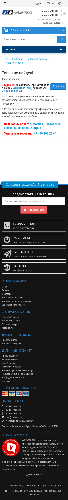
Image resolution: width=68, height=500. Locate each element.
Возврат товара (9, 324)
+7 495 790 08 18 (51, 15)
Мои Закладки (9, 363)
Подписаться (33, 209)
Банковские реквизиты (13, 304)
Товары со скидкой (11, 343)
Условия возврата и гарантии (17, 301)
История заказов (10, 359)
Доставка (6, 294)
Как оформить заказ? (12, 297)
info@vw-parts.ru (12, 417)
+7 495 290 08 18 (51, 11)
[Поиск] (61, 39)
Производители (10, 340)
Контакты (7, 381)
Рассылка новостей (11, 366)
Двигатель (17, 59)
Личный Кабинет (10, 355)
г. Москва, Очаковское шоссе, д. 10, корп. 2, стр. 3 (32, 126)
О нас (4, 286)
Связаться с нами (10, 317)
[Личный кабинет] (61, 3)
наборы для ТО (47, 461)
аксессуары (31, 461)
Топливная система (37, 59)
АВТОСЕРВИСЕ (22, 88)
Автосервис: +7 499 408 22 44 (18, 420)
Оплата (5, 290)
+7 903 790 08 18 (11, 413)
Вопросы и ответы (11, 320)
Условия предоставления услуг (17, 370)
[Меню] (5, 3)
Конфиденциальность (13, 377)
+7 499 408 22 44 (45, 133)
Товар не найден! (14, 62)
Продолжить (58, 86)
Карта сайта (7, 327)
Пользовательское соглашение (17, 374)
